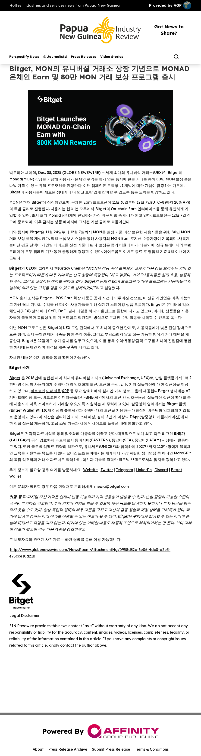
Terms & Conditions (152, 749)
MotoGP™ (182, 453)
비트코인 (38, 390)
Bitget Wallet (23, 410)
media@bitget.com (111, 486)
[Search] (176, 56)
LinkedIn (144, 469)
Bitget (173, 172)
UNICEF (107, 446)
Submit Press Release (111, 749)
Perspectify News (24, 57)
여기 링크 (41, 357)
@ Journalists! (55, 57)
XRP (65, 390)
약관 (58, 529)
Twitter (106, 469)
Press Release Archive (67, 749)
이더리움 (53, 390)
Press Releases (84, 57)
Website (90, 469)
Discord (161, 469)
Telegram (124, 469)
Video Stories (111, 57)
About (38, 749)
